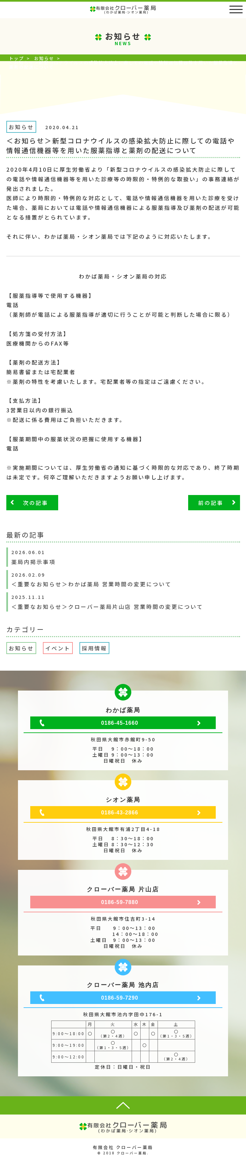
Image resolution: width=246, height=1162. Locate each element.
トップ (16, 58)
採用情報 (94, 648)
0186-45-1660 (119, 723)
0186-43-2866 (119, 812)
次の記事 (35, 503)
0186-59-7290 (119, 998)
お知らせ (44, 58)
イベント (57, 648)
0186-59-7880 (119, 902)
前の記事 (210, 503)
